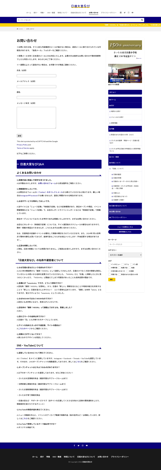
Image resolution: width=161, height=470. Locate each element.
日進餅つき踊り (118, 200)
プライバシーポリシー (109, 13)
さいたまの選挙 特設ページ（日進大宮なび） (124, 142)
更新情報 (114, 123)
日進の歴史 (117, 174)
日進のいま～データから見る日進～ (125, 181)
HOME (21, 29)
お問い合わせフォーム (47, 183)
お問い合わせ (93, 13)
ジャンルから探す (117, 117)
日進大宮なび (87, 462)
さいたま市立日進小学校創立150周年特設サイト (124, 150)
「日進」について (117, 169)
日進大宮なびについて (78, 13)
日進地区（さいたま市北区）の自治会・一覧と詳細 (125, 187)
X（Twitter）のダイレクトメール (49, 192)
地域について (62, 13)
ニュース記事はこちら (125, 227)
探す (35, 13)
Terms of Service (23, 148)
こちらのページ (24, 328)
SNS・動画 (51, 13)
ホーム (28, 13)
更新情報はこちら (125, 232)
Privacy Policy (22, 145)
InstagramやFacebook (29, 195)
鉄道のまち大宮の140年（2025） (123, 135)
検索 (111, 279)
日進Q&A (116, 193)
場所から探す (116, 111)
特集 (42, 13)
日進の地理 (117, 178)
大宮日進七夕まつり (120, 196)
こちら (78, 362)
